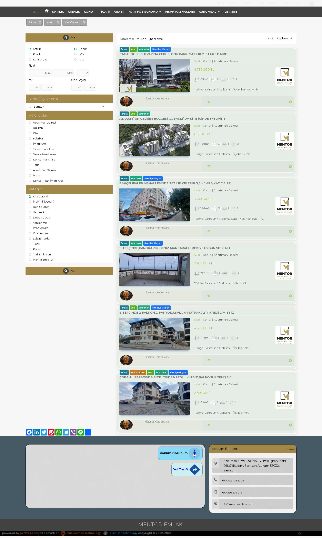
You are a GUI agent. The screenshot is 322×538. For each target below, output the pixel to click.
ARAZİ (273, 3)
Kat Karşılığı (38, 59)
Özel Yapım (39, 232)
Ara (69, 37)
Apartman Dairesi (42, 122)
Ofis (34, 133)
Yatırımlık (37, 211)
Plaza (35, 175)
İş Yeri (80, 54)
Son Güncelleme (149, 39)
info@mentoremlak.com (233, 506)
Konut (80, 48)
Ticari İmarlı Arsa (41, 148)
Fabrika (36, 138)
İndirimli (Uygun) (41, 201)
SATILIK (220, 3)
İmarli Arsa (38, 143)
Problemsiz (38, 227)
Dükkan (36, 128)
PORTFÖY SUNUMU (294, 3)
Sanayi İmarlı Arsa (42, 154)
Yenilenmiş (38, 222)
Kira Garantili (39, 196)
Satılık (35, 48)
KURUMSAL (209, 11)
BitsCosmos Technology (82, 535)
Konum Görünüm (180, 455)
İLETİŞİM (230, 11)
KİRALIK (234, 3)
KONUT (248, 3)
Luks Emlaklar (40, 237)
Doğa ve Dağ (40, 216)
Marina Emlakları (42, 258)
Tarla (34, 164)
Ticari (34, 243)
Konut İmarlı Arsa (42, 159)
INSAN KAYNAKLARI (180, 11)
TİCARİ (261, 3)
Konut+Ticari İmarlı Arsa (46, 180)
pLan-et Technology (123, 535)
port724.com (29, 535)
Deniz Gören (39, 206)
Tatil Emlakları (40, 253)
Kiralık (35, 54)
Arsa (79, 59)
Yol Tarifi (187, 471)
